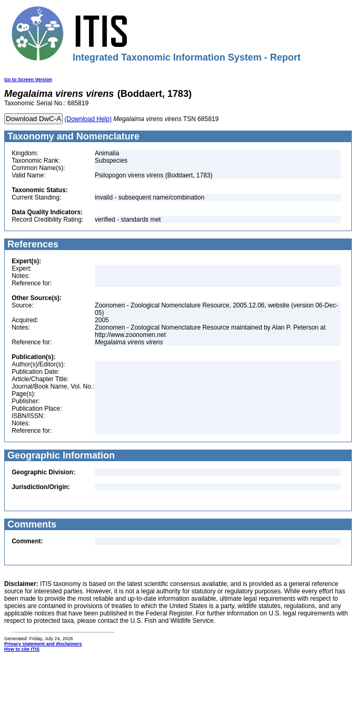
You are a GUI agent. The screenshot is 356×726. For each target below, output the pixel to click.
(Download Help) (88, 119)
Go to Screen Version (28, 79)
